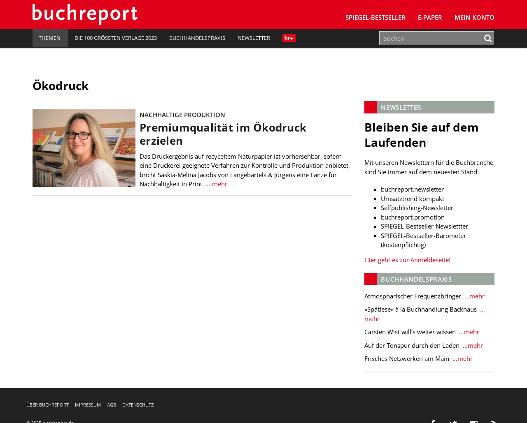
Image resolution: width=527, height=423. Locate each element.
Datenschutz (138, 405)
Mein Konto (474, 17)
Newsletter (254, 38)
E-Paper (430, 17)
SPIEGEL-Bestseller (375, 17)
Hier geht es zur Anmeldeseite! (407, 260)
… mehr (216, 184)
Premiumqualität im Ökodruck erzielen (223, 134)
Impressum (88, 405)
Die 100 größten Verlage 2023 (116, 38)
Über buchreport (47, 405)
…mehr (474, 296)
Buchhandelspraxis (197, 38)
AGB (111, 405)
